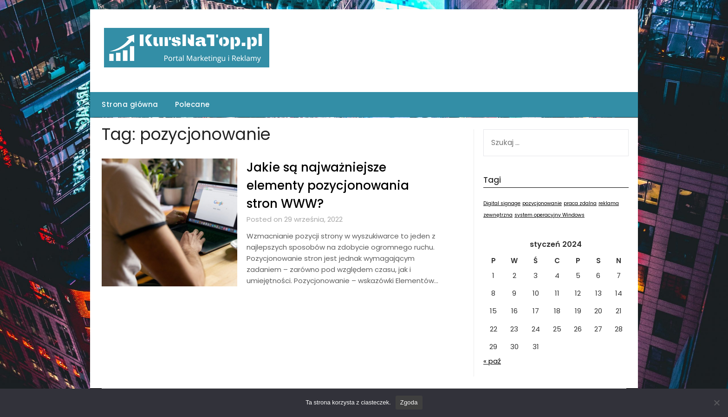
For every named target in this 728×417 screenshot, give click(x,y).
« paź (492, 361)
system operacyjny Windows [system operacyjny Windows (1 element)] (549, 215)
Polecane (192, 104)
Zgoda (409, 402)
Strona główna (130, 104)
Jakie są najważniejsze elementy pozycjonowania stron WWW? (328, 185)
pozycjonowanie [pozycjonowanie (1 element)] (542, 203)
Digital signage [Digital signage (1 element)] (501, 203)
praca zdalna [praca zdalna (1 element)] (580, 203)
